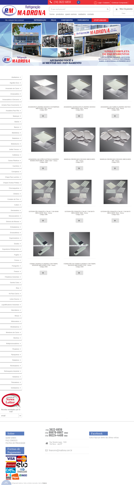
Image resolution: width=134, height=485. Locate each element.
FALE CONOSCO (11, 441)
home (52, 14)
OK (20, 415)
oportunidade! (100, 20)
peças (53, 20)
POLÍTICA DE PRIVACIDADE (15, 443)
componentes (67, 20)
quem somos (71, 14)
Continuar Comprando (119, 3)
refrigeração (40, 20)
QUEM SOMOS (11, 438)
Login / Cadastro (102, 3)
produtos (60, 14)
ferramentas (83, 20)
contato (90, 14)
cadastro (82, 14)
